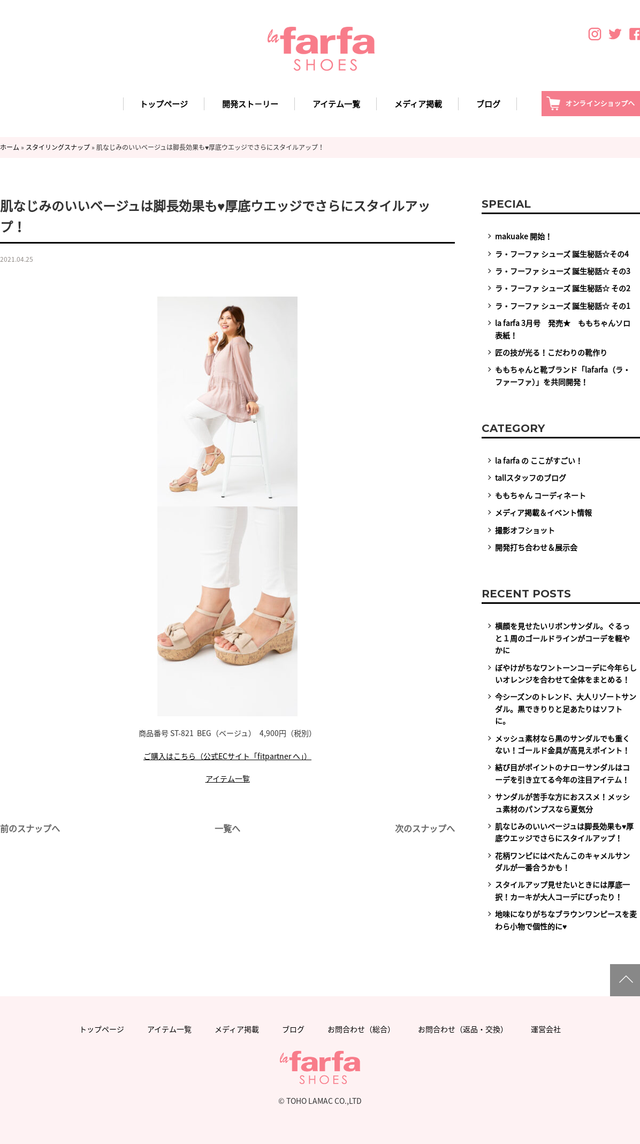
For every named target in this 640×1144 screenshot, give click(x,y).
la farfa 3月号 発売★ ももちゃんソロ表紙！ (562, 328)
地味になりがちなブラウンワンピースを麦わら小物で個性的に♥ (566, 919)
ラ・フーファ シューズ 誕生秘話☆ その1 (562, 305)
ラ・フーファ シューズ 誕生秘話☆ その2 (562, 288)
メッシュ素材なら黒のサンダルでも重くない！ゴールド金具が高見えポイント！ (562, 744)
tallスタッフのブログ (530, 477)
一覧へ (227, 828)
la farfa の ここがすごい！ (539, 460)
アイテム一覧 (336, 104)
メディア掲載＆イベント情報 (543, 512)
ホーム (9, 147)
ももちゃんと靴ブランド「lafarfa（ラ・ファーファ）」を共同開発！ (562, 375)
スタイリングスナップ (58, 147)
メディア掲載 (418, 104)
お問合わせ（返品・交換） (463, 1029)
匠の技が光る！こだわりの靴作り (551, 352)
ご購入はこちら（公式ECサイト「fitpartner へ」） (227, 756)
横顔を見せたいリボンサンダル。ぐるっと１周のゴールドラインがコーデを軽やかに (562, 637)
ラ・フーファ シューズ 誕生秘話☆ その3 (562, 271)
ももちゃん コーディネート (540, 495)
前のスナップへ (30, 828)
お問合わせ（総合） (361, 1029)
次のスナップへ (425, 828)
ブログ (488, 104)
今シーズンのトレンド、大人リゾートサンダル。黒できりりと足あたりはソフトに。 (565, 708)
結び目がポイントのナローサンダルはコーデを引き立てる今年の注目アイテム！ (562, 773)
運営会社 (546, 1029)
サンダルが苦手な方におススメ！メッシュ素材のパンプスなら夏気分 (562, 802)
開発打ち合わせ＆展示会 (536, 547)
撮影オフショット (525, 530)
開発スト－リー (250, 104)
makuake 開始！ (523, 236)
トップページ (164, 104)
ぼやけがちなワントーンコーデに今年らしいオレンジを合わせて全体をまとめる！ (566, 673)
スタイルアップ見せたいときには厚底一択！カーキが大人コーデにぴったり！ (562, 890)
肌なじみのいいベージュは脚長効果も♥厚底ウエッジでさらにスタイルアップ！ (564, 832)
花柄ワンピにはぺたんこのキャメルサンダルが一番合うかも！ (562, 861)
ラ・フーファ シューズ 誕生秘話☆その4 (562, 253)
